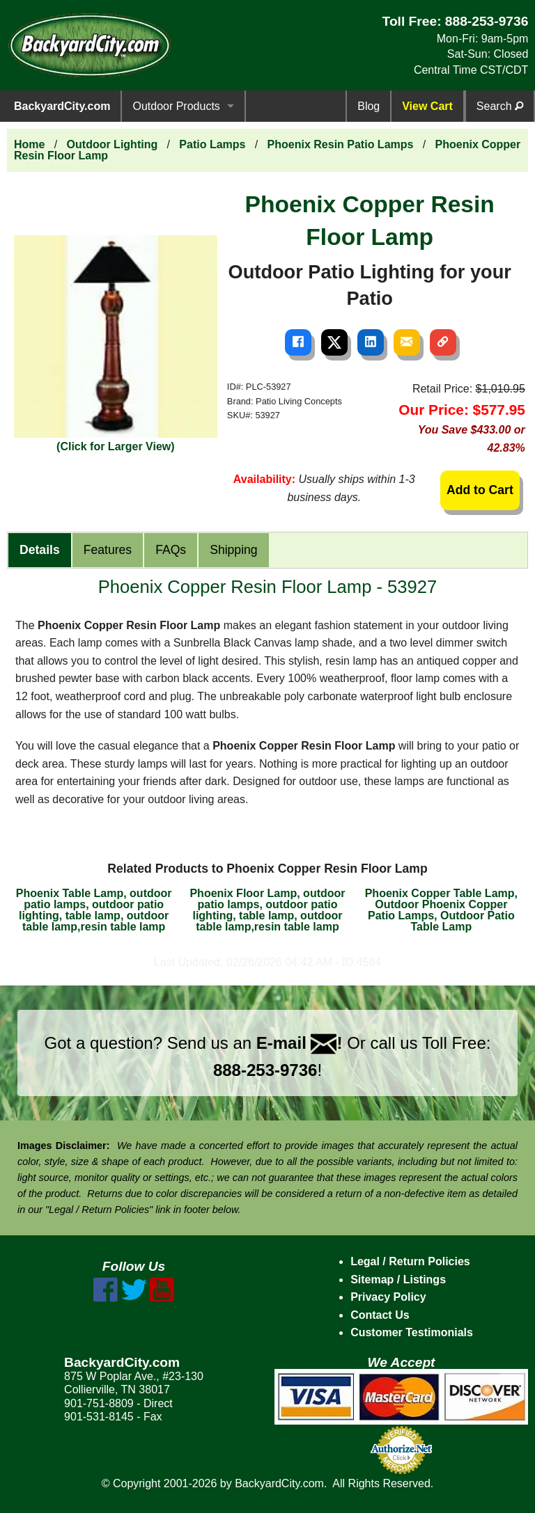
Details (40, 550)
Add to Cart (480, 490)
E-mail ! (299, 1042)
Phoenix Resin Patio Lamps (341, 144)
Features (108, 550)
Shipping (233, 550)
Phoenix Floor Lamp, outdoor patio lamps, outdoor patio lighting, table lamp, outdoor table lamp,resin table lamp (267, 910)
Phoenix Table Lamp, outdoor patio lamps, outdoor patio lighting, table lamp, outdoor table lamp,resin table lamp (94, 910)
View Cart (427, 106)
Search (499, 106)
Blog (368, 106)
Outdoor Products (175, 106)
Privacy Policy (388, 1297)
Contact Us (379, 1315)
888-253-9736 (487, 21)
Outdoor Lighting (112, 144)
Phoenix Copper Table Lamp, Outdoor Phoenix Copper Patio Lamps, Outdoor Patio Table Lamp (441, 910)
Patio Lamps (212, 144)
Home (29, 144)
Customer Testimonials (411, 1332)
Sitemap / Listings (398, 1279)
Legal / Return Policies (410, 1261)
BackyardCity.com (62, 106)
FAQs (170, 550)
